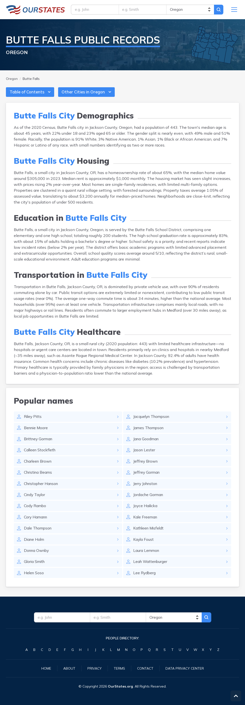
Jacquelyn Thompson (152, 418)
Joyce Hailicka (146, 508)
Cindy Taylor (35, 497)
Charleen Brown (38, 463)
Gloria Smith (35, 565)
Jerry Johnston (146, 486)
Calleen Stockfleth (40, 452)
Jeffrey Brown (145, 463)
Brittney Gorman (39, 440)
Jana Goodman (146, 440)
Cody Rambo (35, 508)
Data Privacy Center (184, 668)
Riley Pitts (33, 418)
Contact (145, 668)
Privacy (94, 668)
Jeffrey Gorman (147, 474)
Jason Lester (144, 452)
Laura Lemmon (146, 553)
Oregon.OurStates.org (35, 10)
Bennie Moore (36, 429)
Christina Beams (39, 474)
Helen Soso (34, 576)
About (69, 668)
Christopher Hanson (42, 486)
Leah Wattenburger (151, 565)
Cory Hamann (36, 519)
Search (218, 10)
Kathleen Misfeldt (149, 531)
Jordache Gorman (148, 497)
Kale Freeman (145, 519)
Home (46, 668)
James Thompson (149, 429)
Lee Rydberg (144, 576)
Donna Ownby (37, 553)
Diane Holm (34, 542)
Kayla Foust (143, 542)
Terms (119, 668)
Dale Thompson (38, 531)
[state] (189, 10)
